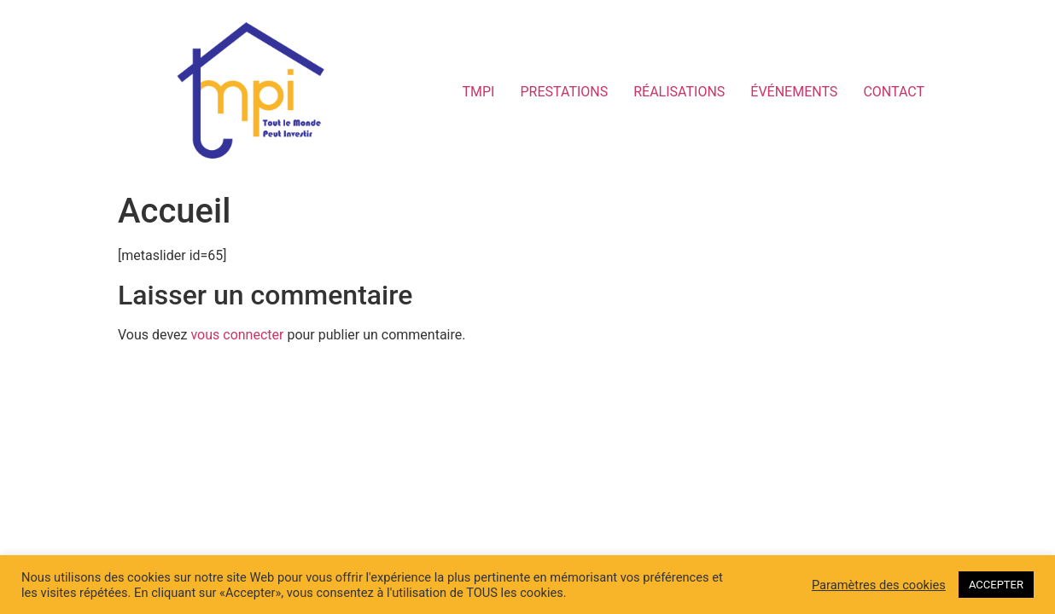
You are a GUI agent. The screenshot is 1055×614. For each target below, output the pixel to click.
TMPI (479, 92)
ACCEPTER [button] (996, 584)
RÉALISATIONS (679, 92)
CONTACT (893, 92)
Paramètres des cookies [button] (879, 585)
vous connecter (236, 335)
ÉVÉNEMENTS (793, 92)
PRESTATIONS (564, 92)
